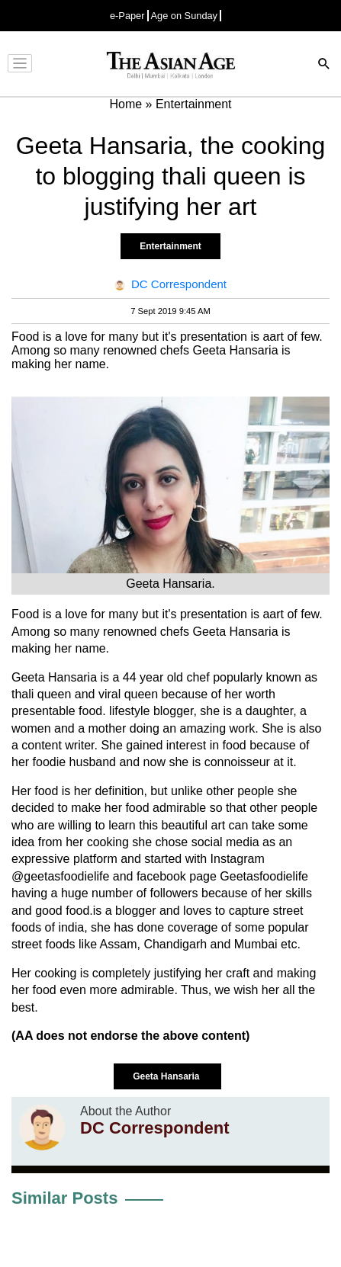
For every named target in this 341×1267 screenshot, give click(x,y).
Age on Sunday (184, 15)
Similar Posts (64, 1198)
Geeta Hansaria (167, 1076)
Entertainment (170, 246)
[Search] (324, 65)
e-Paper (127, 15)
